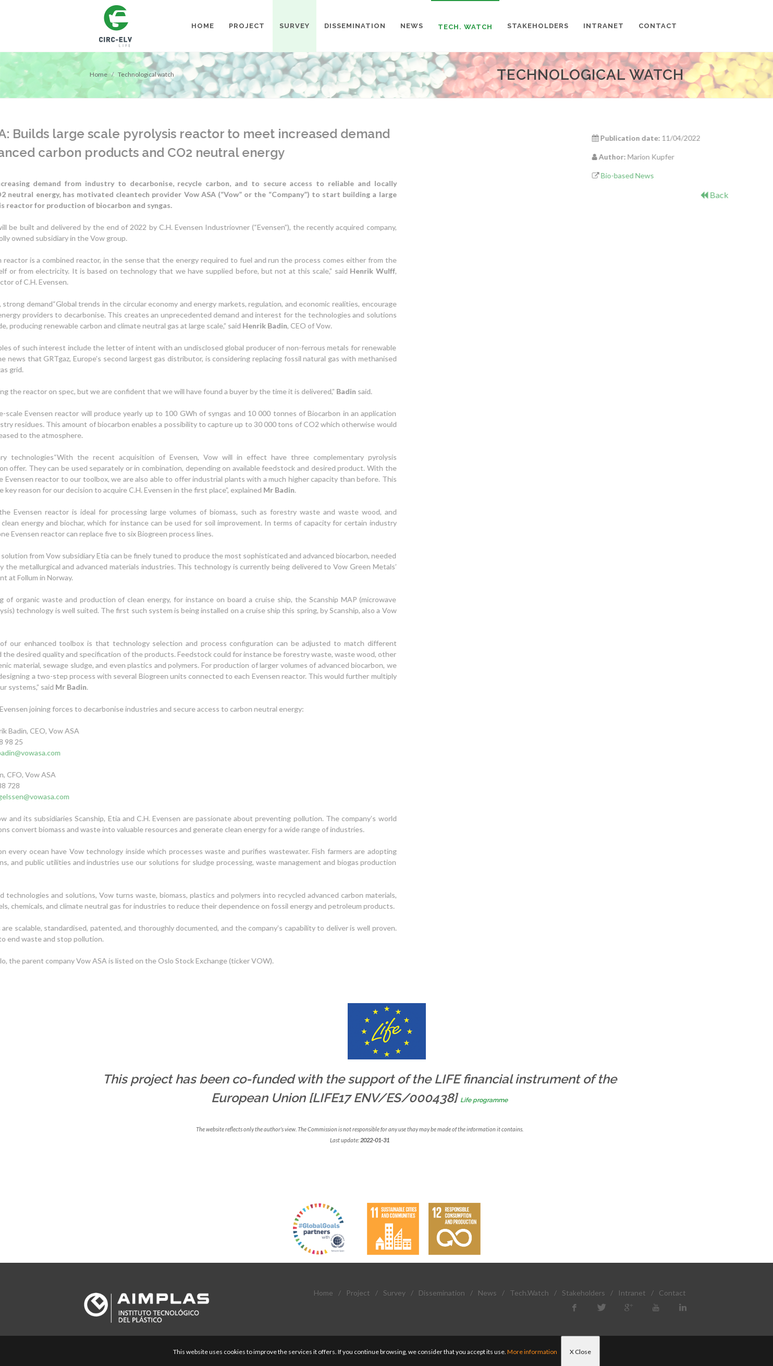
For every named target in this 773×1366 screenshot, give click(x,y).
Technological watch (146, 74)
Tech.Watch (529, 1292)
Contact (672, 1292)
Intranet (632, 1292)
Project (358, 1292)
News (487, 1292)
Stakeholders (583, 1292)
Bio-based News (695, 175)
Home (98, 74)
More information (532, 1352)
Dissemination (442, 1292)
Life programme (484, 1100)
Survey (394, 1292)
